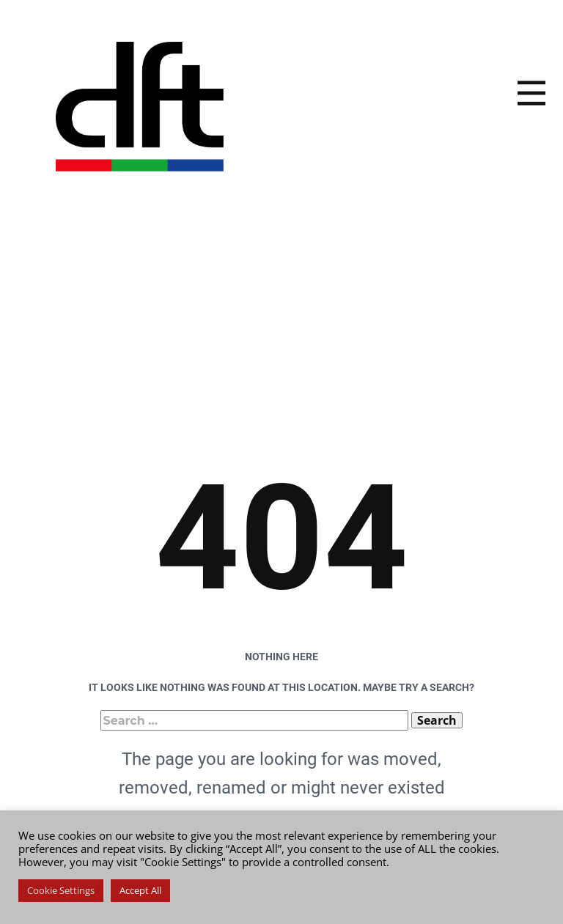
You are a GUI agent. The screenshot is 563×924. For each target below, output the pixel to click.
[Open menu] (531, 93)
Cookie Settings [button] (61, 890)
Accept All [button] (140, 890)
